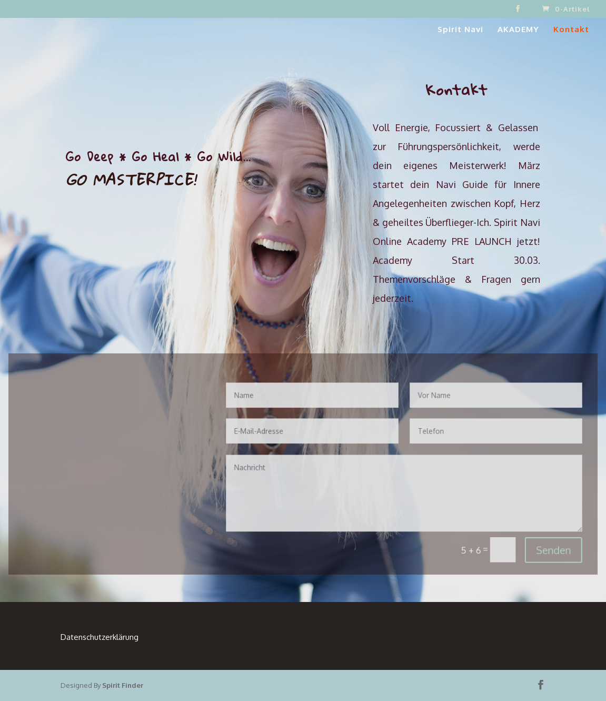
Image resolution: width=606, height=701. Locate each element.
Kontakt (571, 30)
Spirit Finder (122, 685)
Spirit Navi (460, 30)
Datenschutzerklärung (99, 637)
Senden (534, 543)
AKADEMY (518, 30)
